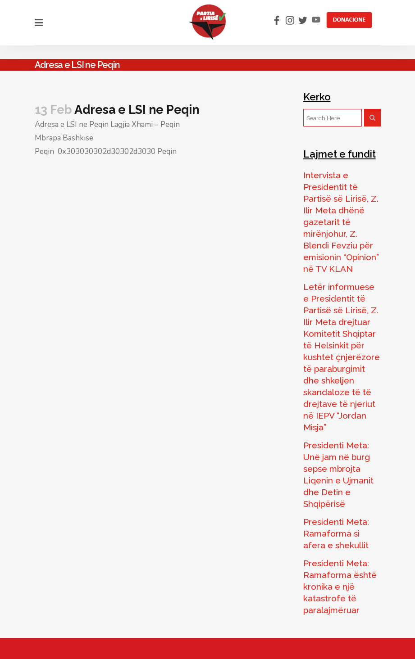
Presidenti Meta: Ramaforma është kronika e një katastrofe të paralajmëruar (340, 586)
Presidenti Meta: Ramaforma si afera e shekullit (336, 533)
